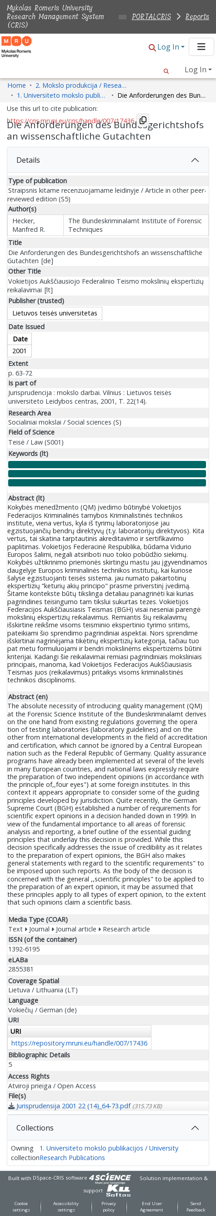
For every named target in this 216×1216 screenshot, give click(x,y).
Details (28, 160)
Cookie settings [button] (21, 1207)
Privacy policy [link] (108, 1207)
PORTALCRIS (151, 16)
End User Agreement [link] (151, 1207)
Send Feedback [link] (195, 1207)
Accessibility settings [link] (66, 1207)
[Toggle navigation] (201, 47)
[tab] (108, 160)
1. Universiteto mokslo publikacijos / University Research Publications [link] (62, 95)
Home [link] (16, 85)
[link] (85, 1105)
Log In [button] (169, 47)
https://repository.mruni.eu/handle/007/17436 (79, 1043)
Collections (35, 1128)
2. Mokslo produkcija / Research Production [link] (80, 85)
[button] (152, 47)
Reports (197, 16)
